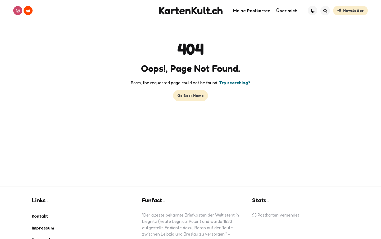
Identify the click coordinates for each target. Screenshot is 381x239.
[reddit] (28, 10)
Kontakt (40, 216)
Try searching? (234, 82)
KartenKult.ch (190, 10)
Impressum (43, 228)
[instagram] (17, 10)
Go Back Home (190, 95)
